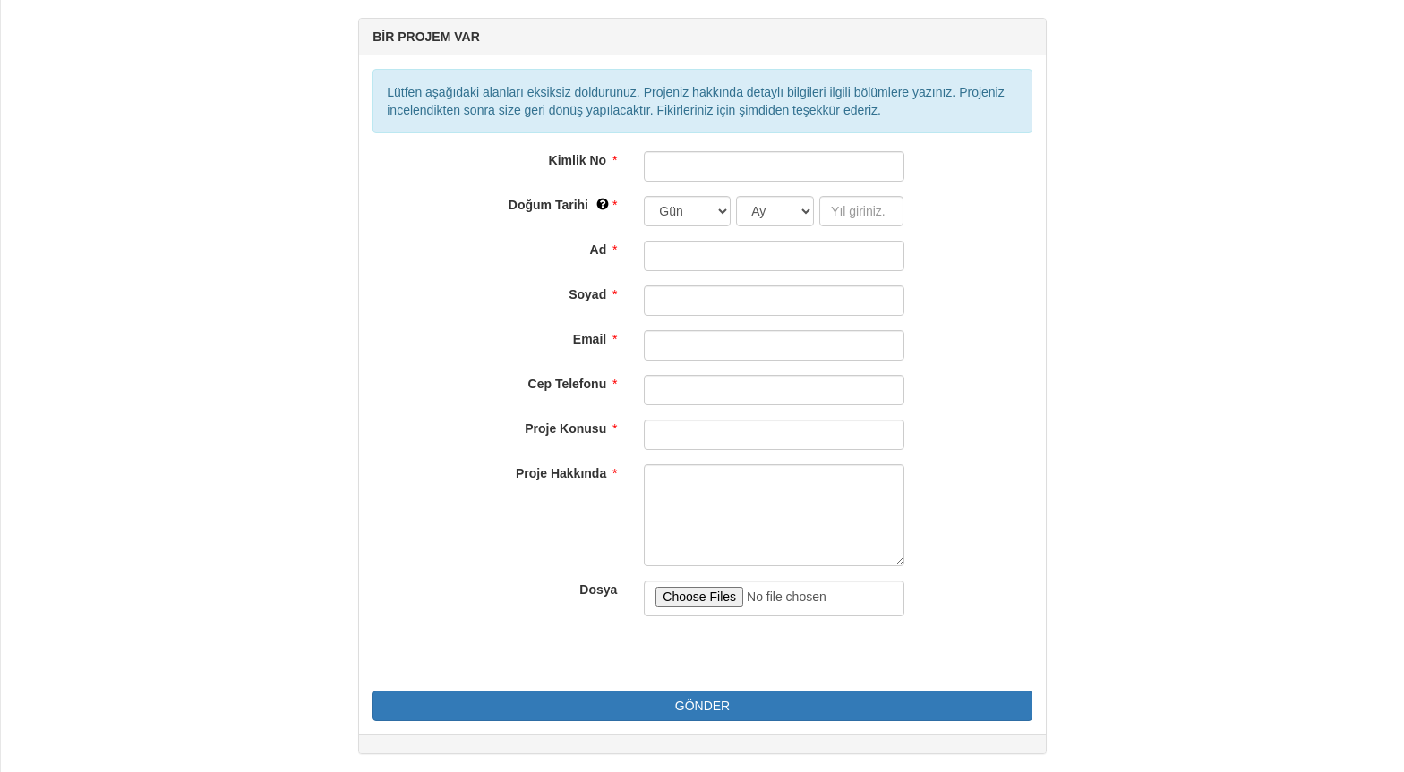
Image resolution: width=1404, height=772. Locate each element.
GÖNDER (702, 706)
